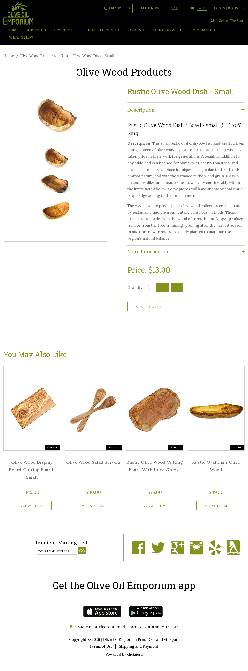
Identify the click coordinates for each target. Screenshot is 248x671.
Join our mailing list (61, 542)
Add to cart (149, 307)
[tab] (186, 110)
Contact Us (203, 30)
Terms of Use (101, 646)
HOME (13, 30)
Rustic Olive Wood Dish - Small (87, 55)
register (236, 8)
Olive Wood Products (37, 55)
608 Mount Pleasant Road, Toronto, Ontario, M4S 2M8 (128, 626)
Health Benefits (103, 30)
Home (8, 55)
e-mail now (148, 8)
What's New (21, 37)
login (219, 8)
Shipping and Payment (138, 646)
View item (31, 505)
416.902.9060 (119, 8)
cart (202, 8)
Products (64, 30)
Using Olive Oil (167, 30)
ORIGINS (136, 30)
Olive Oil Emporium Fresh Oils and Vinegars (141, 639)
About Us (36, 30)
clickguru (135, 654)
